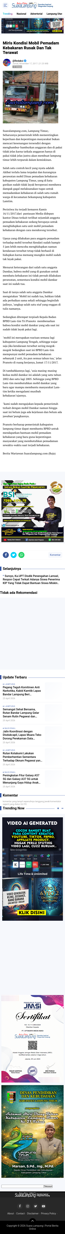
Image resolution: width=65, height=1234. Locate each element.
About (10, 1213)
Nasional (21, 13)
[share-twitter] (14, 555)
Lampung (10, 684)
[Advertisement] (32, 635)
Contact (20, 1213)
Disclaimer (32, 1213)
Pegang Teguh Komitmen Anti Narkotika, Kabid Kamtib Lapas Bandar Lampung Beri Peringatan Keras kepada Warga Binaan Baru (22, 691)
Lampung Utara (55, 13)
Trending (7, 13)
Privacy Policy (48, 1213)
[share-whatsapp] (21, 555)
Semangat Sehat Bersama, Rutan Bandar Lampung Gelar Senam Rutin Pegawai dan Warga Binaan (21, 713)
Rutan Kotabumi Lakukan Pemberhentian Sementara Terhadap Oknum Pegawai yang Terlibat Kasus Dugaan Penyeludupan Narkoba (22, 757)
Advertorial (36, 13)
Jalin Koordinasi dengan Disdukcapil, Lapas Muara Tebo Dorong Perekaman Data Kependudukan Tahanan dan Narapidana (22, 735)
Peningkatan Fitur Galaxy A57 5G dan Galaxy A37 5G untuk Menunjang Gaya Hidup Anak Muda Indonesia (21, 779)
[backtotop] (32, 1221)
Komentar (55, 554)
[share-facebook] (6, 555)
